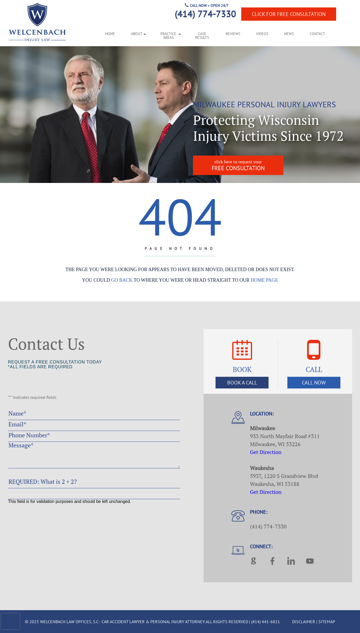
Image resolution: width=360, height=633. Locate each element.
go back (122, 280)
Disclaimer (303, 621)
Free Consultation (289, 14)
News (289, 34)
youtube (310, 561)
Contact (317, 34)
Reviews (233, 34)
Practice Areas (168, 36)
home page (264, 280)
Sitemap (326, 621)
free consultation (238, 165)
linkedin (291, 561)
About (136, 34)
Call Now (314, 382)
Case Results (202, 36)
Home (110, 34)
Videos (262, 34)
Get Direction (266, 452)
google (253, 561)
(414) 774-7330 (205, 14)
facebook (272, 561)
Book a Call (242, 382)
